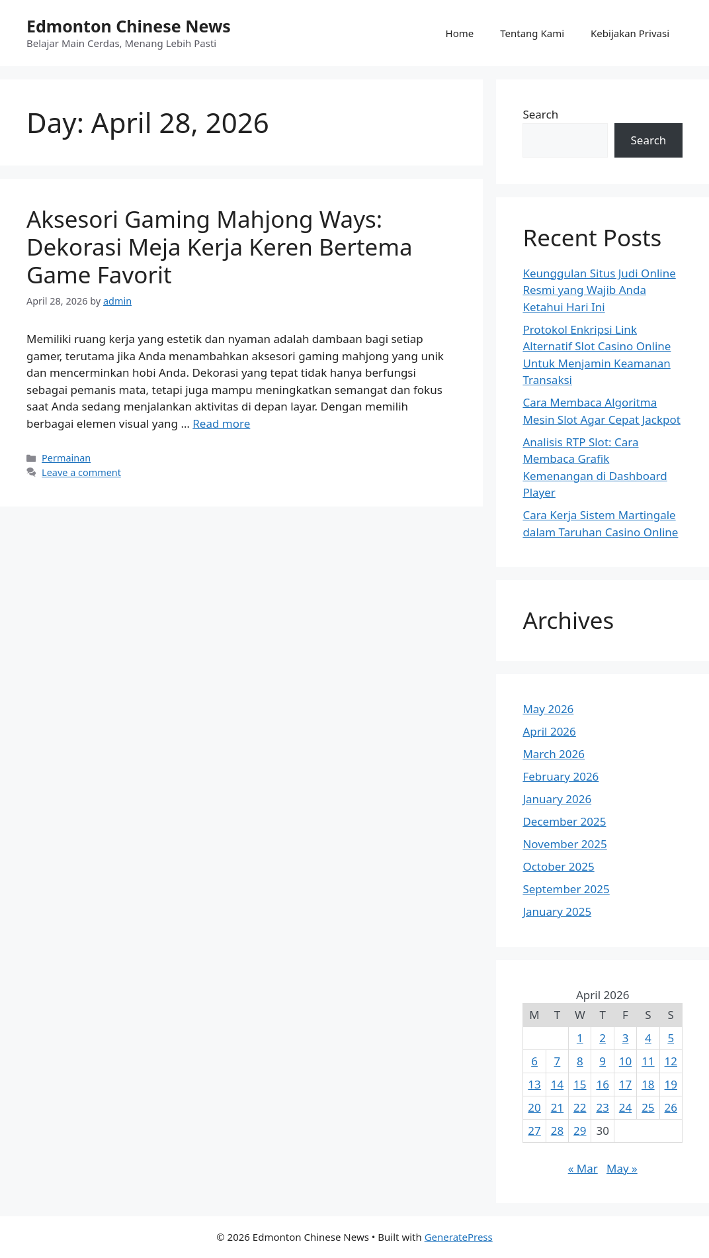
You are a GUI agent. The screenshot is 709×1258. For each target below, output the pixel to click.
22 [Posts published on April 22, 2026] (579, 1107)
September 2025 (565, 888)
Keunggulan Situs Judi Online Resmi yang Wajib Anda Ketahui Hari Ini (598, 290)
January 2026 (556, 798)
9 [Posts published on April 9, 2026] (602, 1061)
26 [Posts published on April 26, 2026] (671, 1107)
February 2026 (560, 776)
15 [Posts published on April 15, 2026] (579, 1084)
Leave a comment (81, 472)
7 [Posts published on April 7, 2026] (557, 1061)
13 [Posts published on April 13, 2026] (534, 1084)
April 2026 (548, 731)
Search (540, 114)
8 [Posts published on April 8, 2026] (580, 1061)
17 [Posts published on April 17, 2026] (625, 1084)
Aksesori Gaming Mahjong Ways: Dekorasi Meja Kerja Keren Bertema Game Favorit (219, 246)
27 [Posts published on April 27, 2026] (534, 1130)
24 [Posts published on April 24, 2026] (625, 1107)
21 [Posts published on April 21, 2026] (557, 1107)
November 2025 (564, 843)
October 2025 (558, 866)
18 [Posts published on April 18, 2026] (648, 1084)
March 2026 (553, 753)
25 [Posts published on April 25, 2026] (648, 1107)
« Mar (583, 1168)
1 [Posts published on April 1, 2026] (580, 1037)
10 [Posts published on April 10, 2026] (625, 1061)
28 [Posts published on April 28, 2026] (557, 1130)
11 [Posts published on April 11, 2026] (648, 1061)
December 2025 (564, 821)
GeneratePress (459, 1236)
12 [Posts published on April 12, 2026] (671, 1061)
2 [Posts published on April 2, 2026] (602, 1037)
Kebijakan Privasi (630, 33)
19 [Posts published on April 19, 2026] (671, 1084)
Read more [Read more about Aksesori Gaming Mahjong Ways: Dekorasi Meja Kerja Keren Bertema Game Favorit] (221, 423)
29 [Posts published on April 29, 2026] (579, 1130)
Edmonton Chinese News (128, 26)
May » (622, 1168)
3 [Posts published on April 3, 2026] (625, 1037)
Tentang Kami (532, 33)
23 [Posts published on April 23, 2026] (602, 1107)
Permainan (66, 458)
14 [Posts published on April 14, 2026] (557, 1084)
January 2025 (556, 911)
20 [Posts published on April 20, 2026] (534, 1107)
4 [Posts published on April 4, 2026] (648, 1037)
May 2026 (547, 708)
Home (460, 33)
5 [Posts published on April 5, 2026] (670, 1037)
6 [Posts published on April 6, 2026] (534, 1061)
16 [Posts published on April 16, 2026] (602, 1084)
